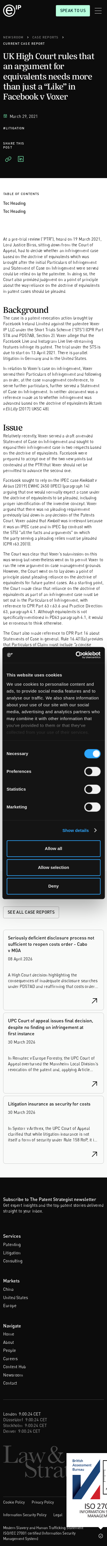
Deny (53, 886)
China (8, 1289)
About (8, 1342)
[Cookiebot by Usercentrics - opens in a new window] (76, 655)
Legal (57, 1514)
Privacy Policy (43, 1502)
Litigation (12, 1252)
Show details (75, 830)
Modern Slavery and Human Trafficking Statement (43, 1527)
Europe (9, 1305)
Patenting (12, 1244)
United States (15, 1297)
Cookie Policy (14, 1502)
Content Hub (14, 1366)
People (9, 1350)
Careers (10, 1358)
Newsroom (13, 1375)
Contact (10, 1383)
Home (8, 1333)
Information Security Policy (25, 1514)
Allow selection (53, 867)
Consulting (13, 1260)
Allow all (53, 848)
